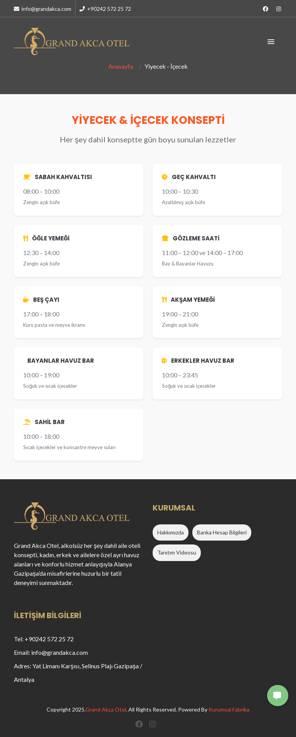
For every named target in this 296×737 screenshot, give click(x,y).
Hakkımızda (170, 532)
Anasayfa (120, 66)
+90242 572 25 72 (105, 8)
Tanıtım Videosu (176, 552)
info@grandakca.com (42, 8)
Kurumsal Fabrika (229, 709)
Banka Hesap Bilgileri (222, 532)
